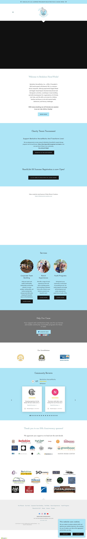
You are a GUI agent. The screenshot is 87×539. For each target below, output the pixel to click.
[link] (43, 12)
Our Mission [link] (21, 505)
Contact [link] (48, 508)
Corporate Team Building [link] (37, 505)
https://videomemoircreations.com (43, 196)
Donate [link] (53, 508)
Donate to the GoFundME (43, 152)
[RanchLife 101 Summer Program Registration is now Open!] (43, 2)
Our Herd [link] (27, 505)
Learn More (27, 301)
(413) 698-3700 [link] (43, 520)
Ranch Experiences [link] (55, 505)
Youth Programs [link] (65, 505)
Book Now (43, 114)
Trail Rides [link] (46, 505)
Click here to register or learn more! (44, 177)
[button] (13, 12)
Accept (78, 534)
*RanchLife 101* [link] (36, 508)
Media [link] (43, 508)
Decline (65, 534)
